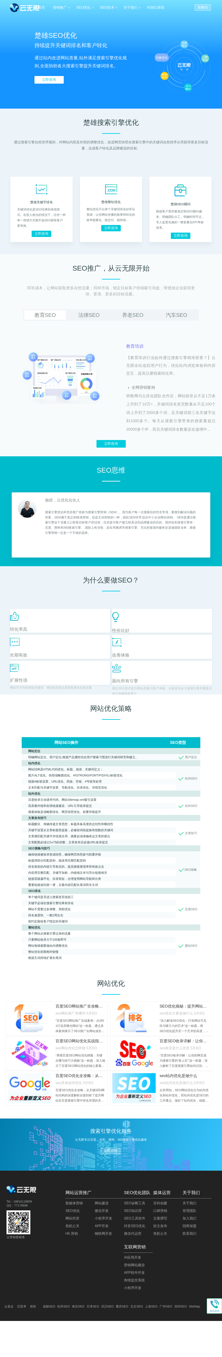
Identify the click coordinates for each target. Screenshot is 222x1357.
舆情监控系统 (134, 1316)
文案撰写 (160, 1254)
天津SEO (93, 1342)
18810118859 (22, 1237)
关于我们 (131, 7)
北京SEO (136, 1342)
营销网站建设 (134, 1301)
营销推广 (62, 7)
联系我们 (189, 1269)
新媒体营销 (74, 1239)
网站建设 (102, 1239)
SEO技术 (108, 7)
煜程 (33, 1342)
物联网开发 (103, 1269)
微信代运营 (132, 1269)
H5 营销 (71, 1269)
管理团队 (189, 1247)
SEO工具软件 (134, 1254)
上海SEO (151, 1342)
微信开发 (102, 1247)
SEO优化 (84, 7)
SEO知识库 (133, 1247)
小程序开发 (103, 1254)
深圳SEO (180, 1342)
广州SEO (166, 1342)
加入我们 (189, 1254)
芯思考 (21, 1342)
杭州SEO (63, 1342)
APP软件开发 (134, 1309)
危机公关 (72, 1262)
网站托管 (72, 1254)
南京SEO (78, 1342)
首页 (43, 7)
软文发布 (160, 1262)
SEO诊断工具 (134, 1239)
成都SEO (49, 1342)
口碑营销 (160, 1247)
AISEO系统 (156, 7)
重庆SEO (122, 1342)
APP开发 (102, 1262)
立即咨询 (49, 79)
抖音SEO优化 (134, 1262)
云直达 (8, 1342)
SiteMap (194, 1342)
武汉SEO (107, 1342)
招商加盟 (189, 1262)
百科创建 (160, 1239)
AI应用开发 (132, 1293)
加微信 (203, 6)
